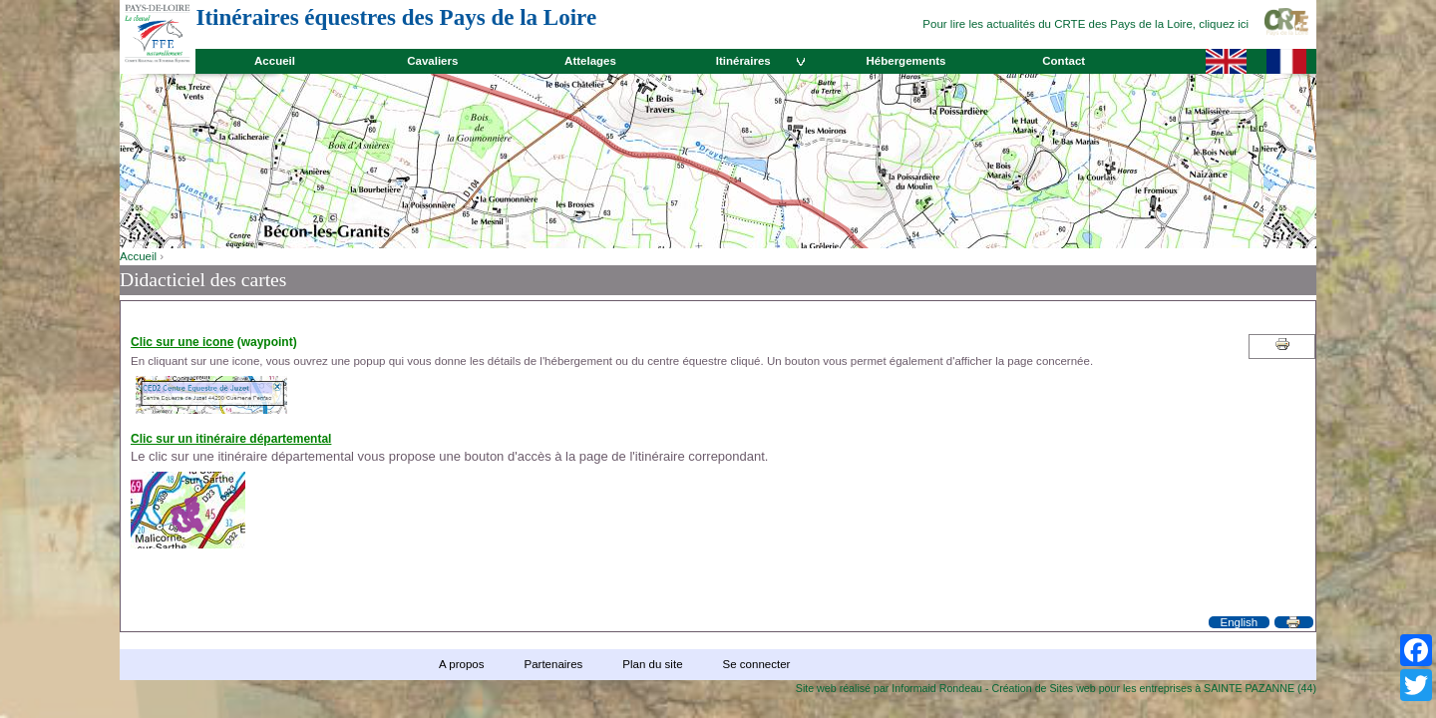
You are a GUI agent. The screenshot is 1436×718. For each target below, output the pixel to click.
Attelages (590, 61)
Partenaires (553, 664)
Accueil (274, 61)
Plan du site (652, 664)
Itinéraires (743, 61)
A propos (461, 664)
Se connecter (757, 664)
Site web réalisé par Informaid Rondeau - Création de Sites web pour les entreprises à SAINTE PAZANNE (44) (1056, 688)
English (1238, 622)
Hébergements (905, 61)
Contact (1063, 61)
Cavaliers (432, 61)
